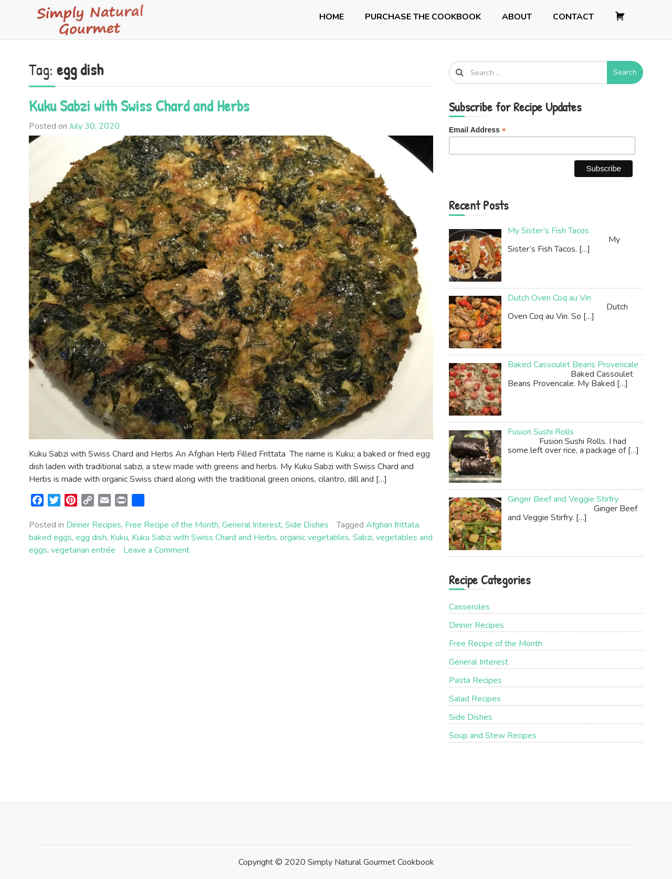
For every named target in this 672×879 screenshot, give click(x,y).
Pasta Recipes (475, 680)
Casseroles (469, 607)
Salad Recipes (475, 699)
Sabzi (362, 537)
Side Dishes (307, 525)
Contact (573, 17)
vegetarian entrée (83, 550)
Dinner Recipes (93, 525)
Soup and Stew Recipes (493, 735)
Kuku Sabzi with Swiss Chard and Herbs (139, 105)
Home (331, 17)
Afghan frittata (392, 525)
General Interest (251, 525)
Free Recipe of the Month (171, 525)
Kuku (119, 537)
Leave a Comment (156, 550)
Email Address (477, 130)
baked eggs (50, 537)
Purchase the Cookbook (423, 17)
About (517, 17)
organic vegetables (314, 537)
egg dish (91, 537)
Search (625, 72)
